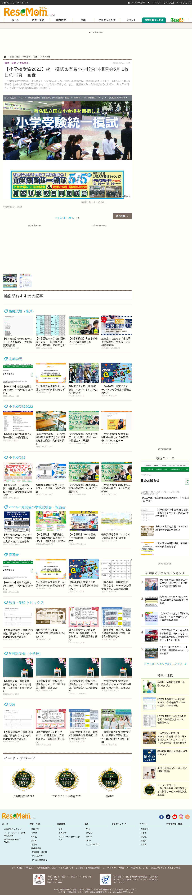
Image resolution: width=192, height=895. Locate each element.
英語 (83, 20)
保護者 (14, 555)
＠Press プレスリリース (160, 868)
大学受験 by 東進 (154, 20)
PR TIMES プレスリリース (137, 868)
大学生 (34, 844)
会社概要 (79, 868)
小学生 (34, 833)
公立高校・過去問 (39, 852)
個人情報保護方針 (93, 868)
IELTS (88, 840)
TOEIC (89, 833)
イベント (131, 20)
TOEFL (89, 837)
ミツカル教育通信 (39, 860)
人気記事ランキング (12, 829)
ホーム (15, 20)
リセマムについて (66, 868)
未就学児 (15, 359)
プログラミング (107, 20)
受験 (12, 704)
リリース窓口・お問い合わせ (22, 868)
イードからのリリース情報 (113, 868)
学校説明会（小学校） (25, 653)
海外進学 (62, 833)
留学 (61, 829)
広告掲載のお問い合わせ (47, 868)
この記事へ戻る (67, 218)
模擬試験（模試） (22, 311)
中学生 (34, 837)
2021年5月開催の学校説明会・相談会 (37, 507)
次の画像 (120, 216)
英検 (88, 829)
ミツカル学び (37, 856)
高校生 (34, 840)
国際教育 (61, 20)
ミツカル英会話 (92, 844)
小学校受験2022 (21, 406)
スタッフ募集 (175, 868)
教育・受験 (38, 20)
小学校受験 (17, 457)
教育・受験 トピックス (26, 602)
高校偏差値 (36, 848)
